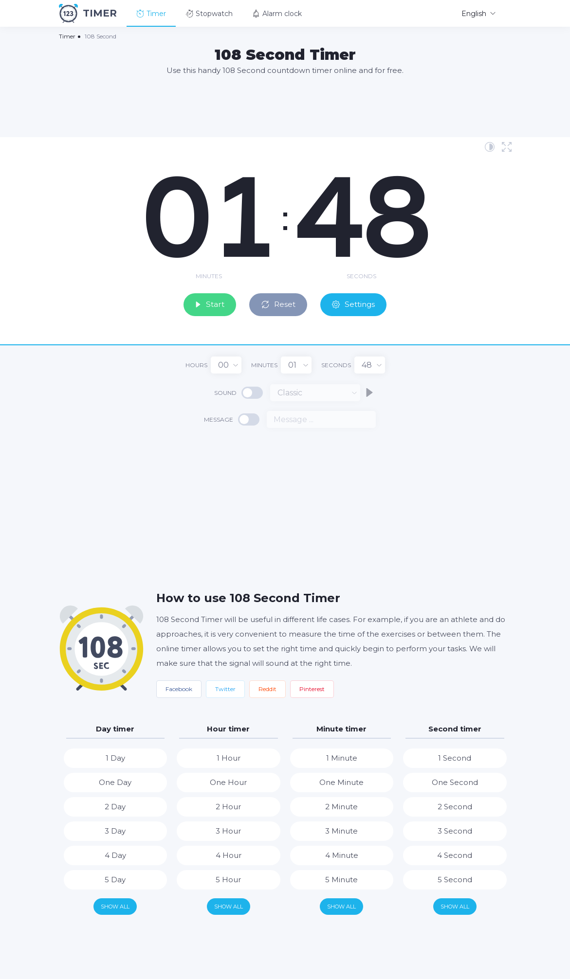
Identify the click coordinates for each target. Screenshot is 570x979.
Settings (358, 303)
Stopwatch (209, 13)
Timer (151, 13)
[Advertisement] (285, 105)
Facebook (178, 688)
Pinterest (312, 688)
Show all (115, 905)
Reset (279, 303)
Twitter (225, 688)
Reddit (267, 688)
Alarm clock (277, 13)
